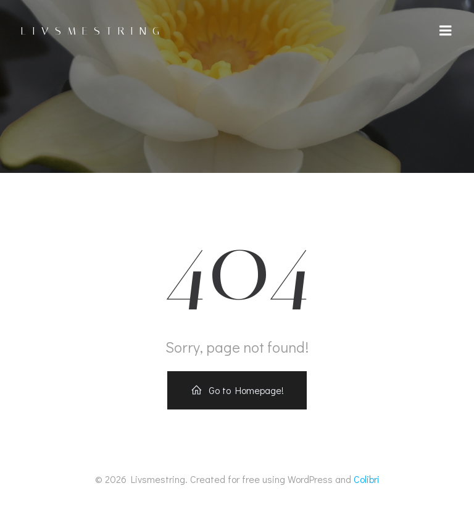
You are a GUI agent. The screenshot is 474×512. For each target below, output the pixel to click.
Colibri (367, 478)
